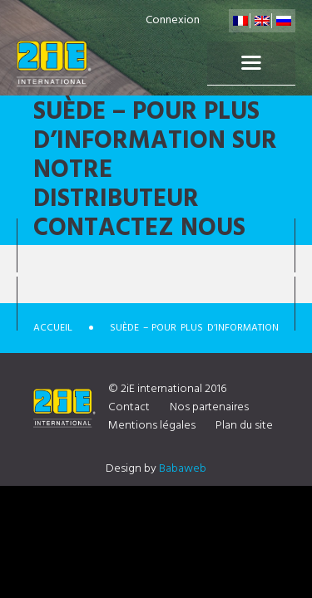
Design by (156, 468)
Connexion (173, 20)
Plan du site (244, 425)
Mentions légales (152, 425)
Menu (251, 63)
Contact (129, 407)
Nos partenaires (209, 407)
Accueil (52, 328)
